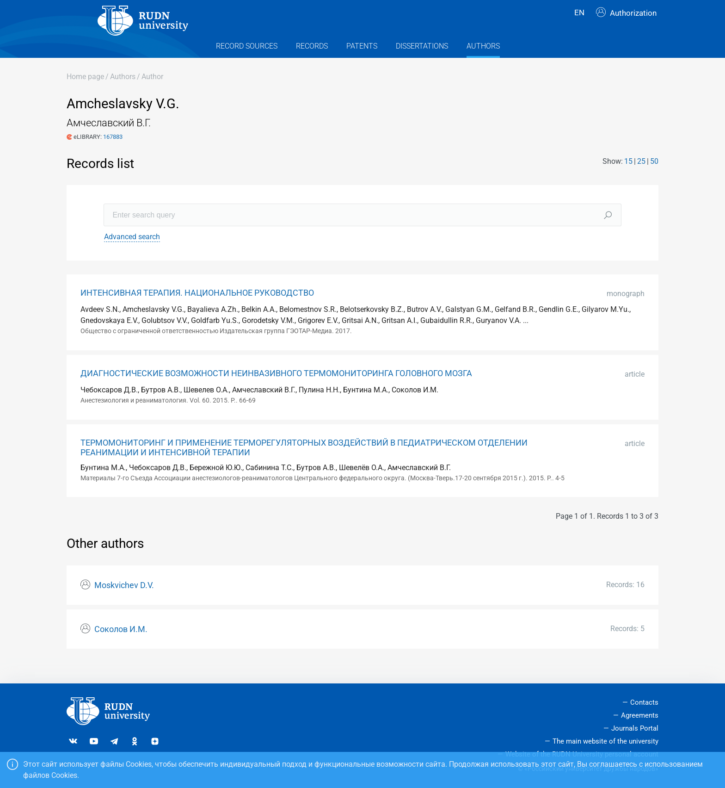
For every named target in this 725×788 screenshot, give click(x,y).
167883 (113, 152)
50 (654, 177)
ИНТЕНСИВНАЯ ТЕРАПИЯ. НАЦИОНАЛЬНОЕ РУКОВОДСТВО (197, 309)
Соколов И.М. (120, 646)
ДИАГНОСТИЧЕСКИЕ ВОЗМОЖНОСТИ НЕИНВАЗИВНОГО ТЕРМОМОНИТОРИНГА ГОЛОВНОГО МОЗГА (276, 390)
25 (641, 177)
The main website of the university (605, 741)
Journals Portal (634, 728)
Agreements (639, 715)
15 (628, 177)
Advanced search (132, 253)
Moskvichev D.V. (124, 602)
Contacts (644, 702)
